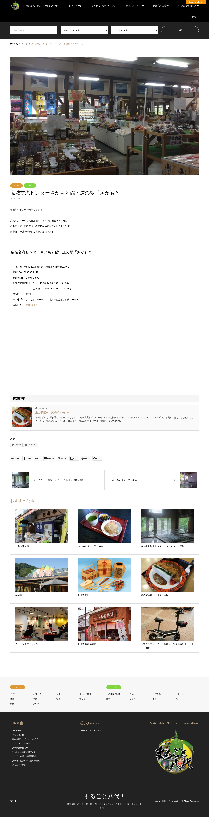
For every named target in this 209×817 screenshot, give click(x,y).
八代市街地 (157, 694)
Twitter (11, 801)
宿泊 (35, 699)
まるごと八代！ (104, 796)
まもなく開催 (85, 694)
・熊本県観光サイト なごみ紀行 (24, 739)
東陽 (154, 699)
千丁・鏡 (180, 694)
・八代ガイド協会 (18, 765)
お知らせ (37, 694)
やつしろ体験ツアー (188, 5)
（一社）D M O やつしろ (91, 730)
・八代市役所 (16, 730)
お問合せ (104, 808)
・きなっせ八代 (17, 735)
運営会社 (71, 804)
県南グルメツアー (135, 5)
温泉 (58, 699)
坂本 (30, 185)
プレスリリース (110, 804)
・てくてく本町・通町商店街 (23, 756)
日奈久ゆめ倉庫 (161, 5)
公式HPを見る (30, 305)
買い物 (16, 185)
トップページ (75, 5)
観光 (12, 703)
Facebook (16, 801)
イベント (14, 694)
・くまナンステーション (21, 743)
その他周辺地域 (113, 694)
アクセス (194, 16)
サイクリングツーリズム (103, 5)
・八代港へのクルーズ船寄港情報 (25, 761)
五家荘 (132, 694)
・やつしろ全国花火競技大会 (23, 752)
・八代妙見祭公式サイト (21, 748)
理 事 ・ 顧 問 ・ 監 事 (89, 804)
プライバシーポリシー (129, 804)
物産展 (82, 699)
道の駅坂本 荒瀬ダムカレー (52, 412)
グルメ (59, 694)
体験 (12, 699)
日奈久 (132, 699)
